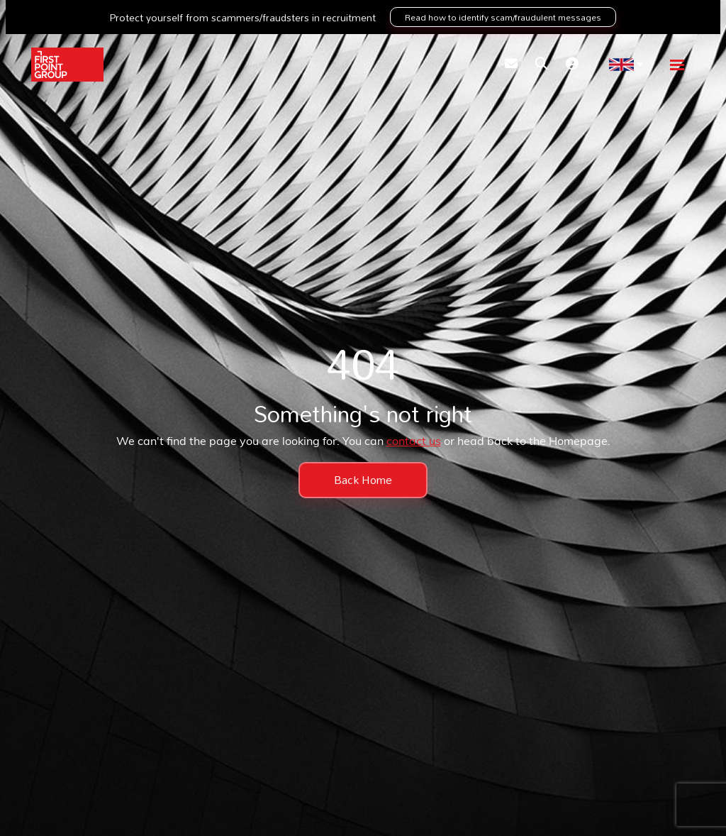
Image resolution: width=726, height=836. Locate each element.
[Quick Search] (541, 65)
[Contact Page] (511, 65)
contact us (413, 442)
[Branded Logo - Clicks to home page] (67, 65)
